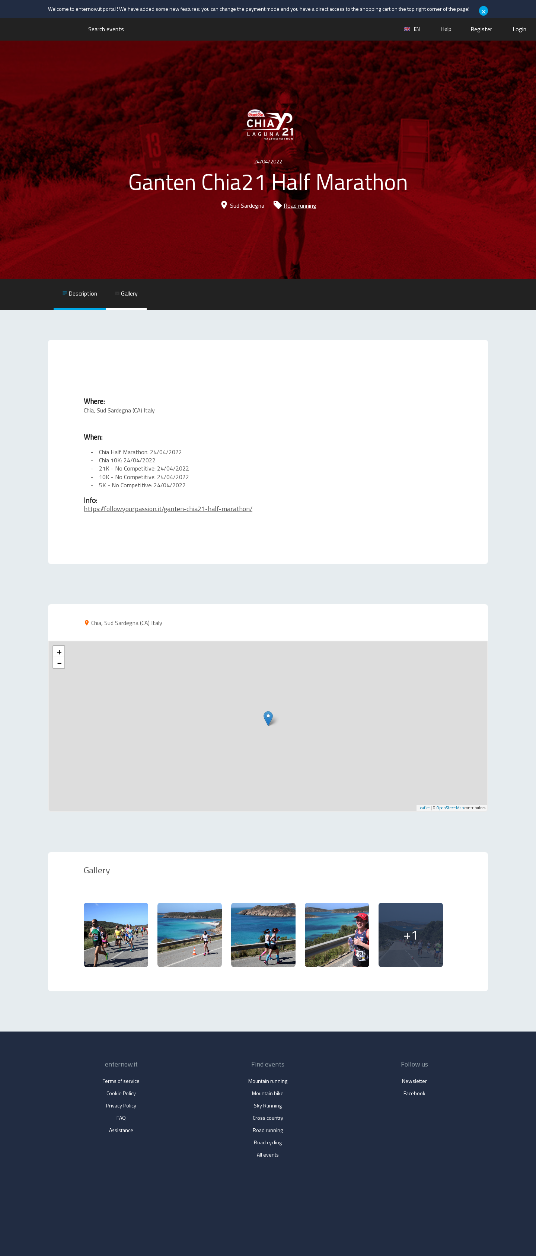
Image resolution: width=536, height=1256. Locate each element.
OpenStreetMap (450, 808)
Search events (106, 29)
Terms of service (121, 1081)
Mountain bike (268, 1093)
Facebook (414, 1093)
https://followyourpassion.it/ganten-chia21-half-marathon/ (168, 509)
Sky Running (268, 1105)
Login (519, 29)
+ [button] (59, 651)
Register (481, 29)
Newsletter (414, 1081)
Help (446, 28)
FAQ (121, 1118)
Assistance (121, 1130)
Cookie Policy (121, 1093)
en (412, 29)
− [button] (59, 662)
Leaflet (424, 808)
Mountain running (267, 1081)
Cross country (268, 1118)
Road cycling (268, 1142)
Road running (300, 205)
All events (268, 1154)
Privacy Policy (121, 1105)
